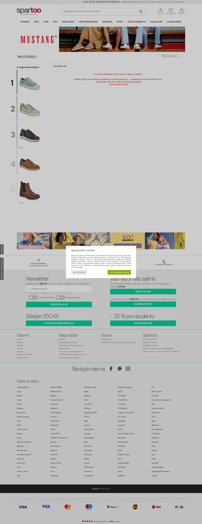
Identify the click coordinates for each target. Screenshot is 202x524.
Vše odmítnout (79, 272)
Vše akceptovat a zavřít (119, 272)
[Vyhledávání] (141, 11)
